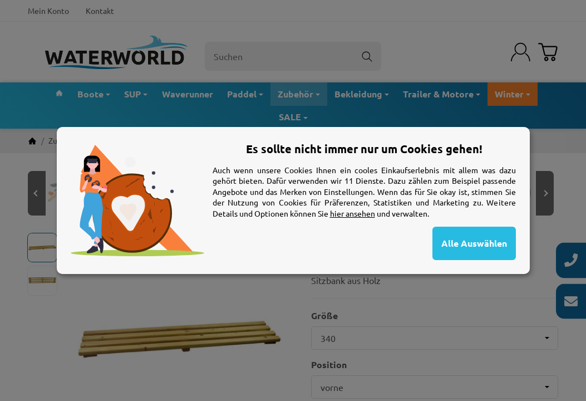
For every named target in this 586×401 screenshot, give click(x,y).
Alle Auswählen (474, 243)
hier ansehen (352, 213)
